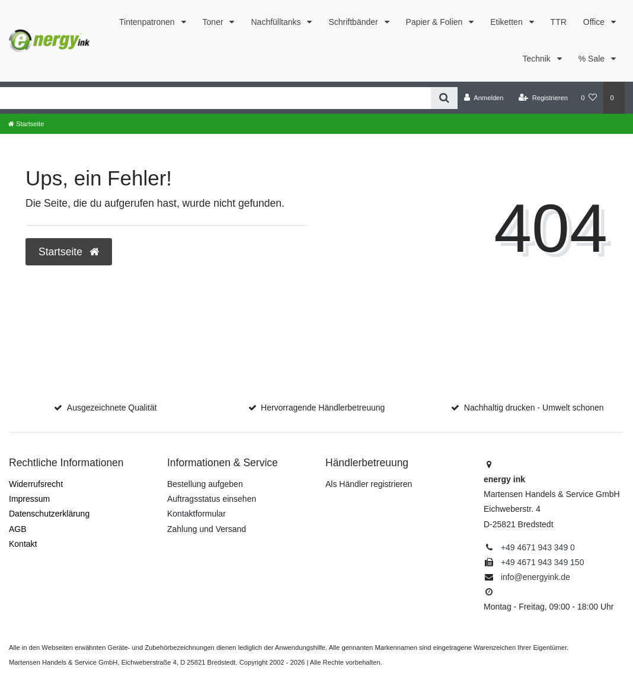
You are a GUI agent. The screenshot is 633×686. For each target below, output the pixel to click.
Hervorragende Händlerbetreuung (323, 407)
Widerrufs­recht (36, 484)
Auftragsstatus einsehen (211, 499)
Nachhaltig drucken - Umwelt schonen (534, 407)
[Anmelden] (484, 98)
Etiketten (507, 22)
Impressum (29, 499)
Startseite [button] (69, 252)
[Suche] (444, 98)
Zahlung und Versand (206, 529)
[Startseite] (26, 123)
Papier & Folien (435, 22)
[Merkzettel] (588, 98)
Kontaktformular (196, 513)
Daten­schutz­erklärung (49, 513)
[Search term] (215, 98)
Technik (537, 58)
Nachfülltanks (277, 22)
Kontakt (23, 544)
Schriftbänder (354, 22)
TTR (559, 22)
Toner (214, 22)
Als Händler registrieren (368, 484)
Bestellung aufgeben (205, 484)
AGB (18, 529)
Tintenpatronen (148, 22)
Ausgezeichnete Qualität (112, 407)
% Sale (592, 58)
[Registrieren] (543, 98)
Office (595, 22)
